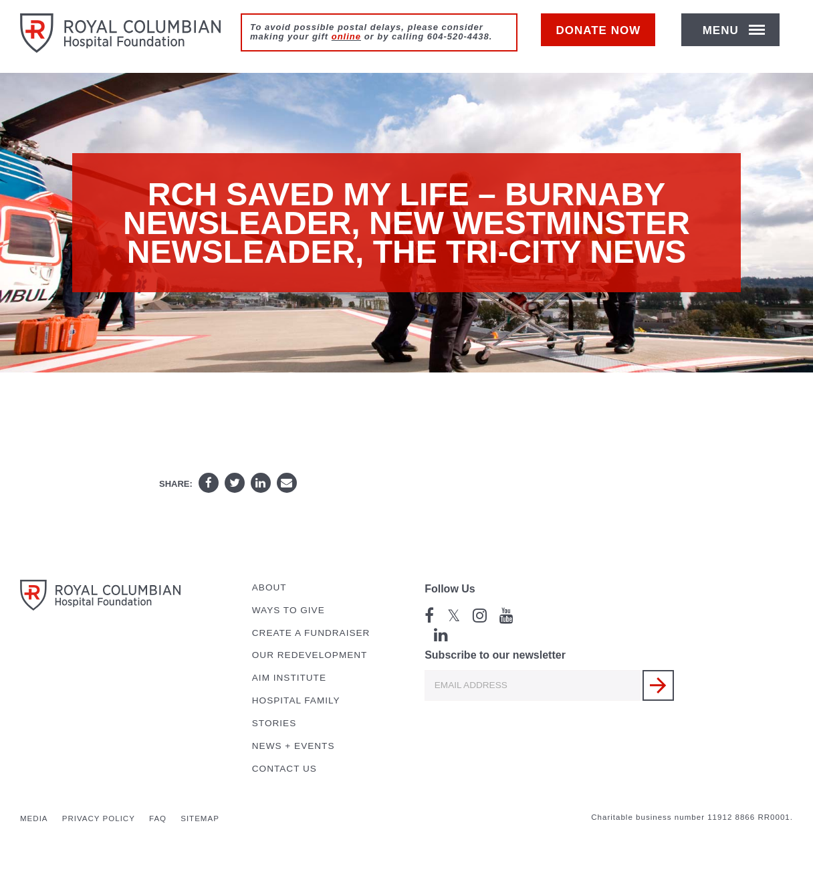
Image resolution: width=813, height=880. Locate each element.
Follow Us (450, 588)
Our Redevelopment (310, 655)
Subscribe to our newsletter (495, 655)
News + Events (293, 746)
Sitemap (200, 818)
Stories (274, 723)
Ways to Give (288, 610)
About (269, 587)
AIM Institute (289, 678)
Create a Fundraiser (311, 633)
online (346, 36)
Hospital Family (296, 700)
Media (34, 818)
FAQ (157, 818)
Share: (176, 484)
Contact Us (284, 769)
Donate (604, 37)
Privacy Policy (98, 818)
